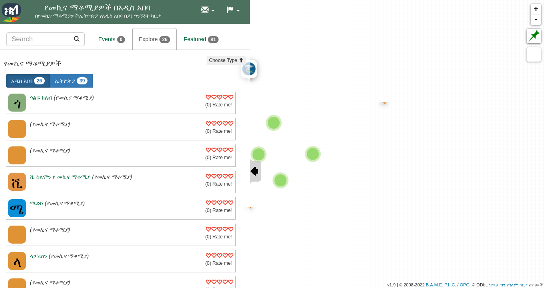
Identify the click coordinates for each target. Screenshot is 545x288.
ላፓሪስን (38, 256)
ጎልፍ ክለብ (41, 97)
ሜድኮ (36, 203)
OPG (464, 284)
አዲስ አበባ (28, 80)
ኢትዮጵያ (71, 80)
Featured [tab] (201, 39)
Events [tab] (111, 39)
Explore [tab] (154, 39)
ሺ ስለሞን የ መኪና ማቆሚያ (60, 177)
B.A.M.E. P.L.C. (441, 284)
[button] (208, 10)
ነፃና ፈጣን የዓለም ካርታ (508, 284)
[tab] (45, 39)
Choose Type (226, 60)
